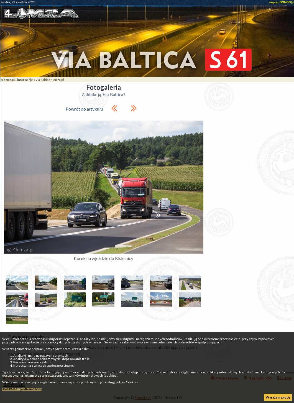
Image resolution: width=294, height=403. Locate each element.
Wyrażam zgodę (278, 397)
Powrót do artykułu (84, 108)
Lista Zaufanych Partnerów (22, 389)
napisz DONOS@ (281, 2)
